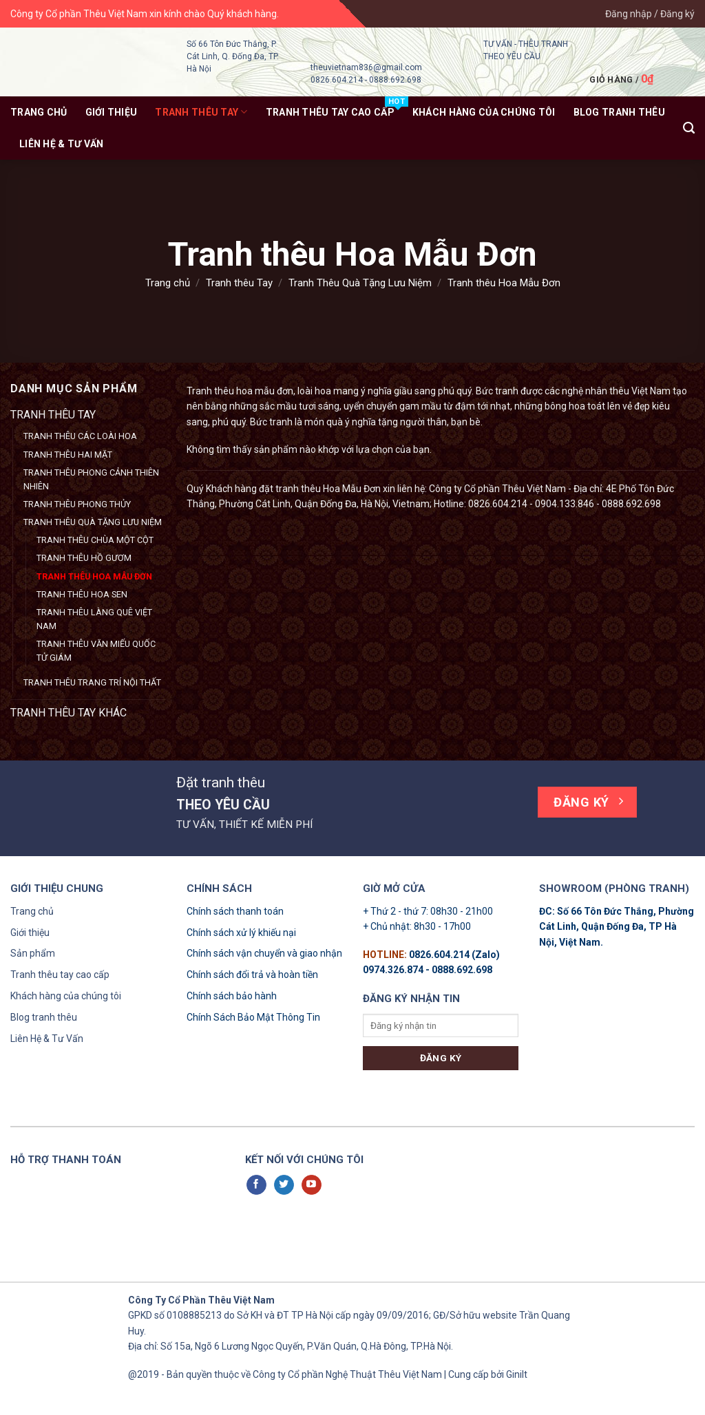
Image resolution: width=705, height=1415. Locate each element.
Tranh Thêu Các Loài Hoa (80, 436)
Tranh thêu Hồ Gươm (83, 558)
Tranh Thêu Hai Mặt (67, 454)
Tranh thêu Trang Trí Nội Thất (92, 682)
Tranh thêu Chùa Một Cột (95, 540)
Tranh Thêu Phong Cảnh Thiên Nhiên (91, 479)
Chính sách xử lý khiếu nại (241, 932)
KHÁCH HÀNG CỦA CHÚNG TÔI (484, 112)
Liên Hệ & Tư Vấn (61, 143)
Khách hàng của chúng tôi (65, 995)
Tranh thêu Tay (201, 111)
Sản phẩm (32, 953)
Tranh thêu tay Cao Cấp (330, 112)
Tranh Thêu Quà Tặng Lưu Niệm (360, 283)
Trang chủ (38, 112)
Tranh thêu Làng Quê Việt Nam (94, 619)
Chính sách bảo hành (232, 995)
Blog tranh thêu (43, 1017)
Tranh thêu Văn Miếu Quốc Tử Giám (96, 651)
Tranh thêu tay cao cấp (59, 974)
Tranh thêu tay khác (68, 712)
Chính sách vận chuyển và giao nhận (264, 953)
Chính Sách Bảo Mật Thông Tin (253, 1017)
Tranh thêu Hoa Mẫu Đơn (94, 576)
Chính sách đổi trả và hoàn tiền (252, 974)
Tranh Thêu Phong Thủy (77, 504)
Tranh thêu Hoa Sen (81, 594)
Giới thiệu (111, 112)
